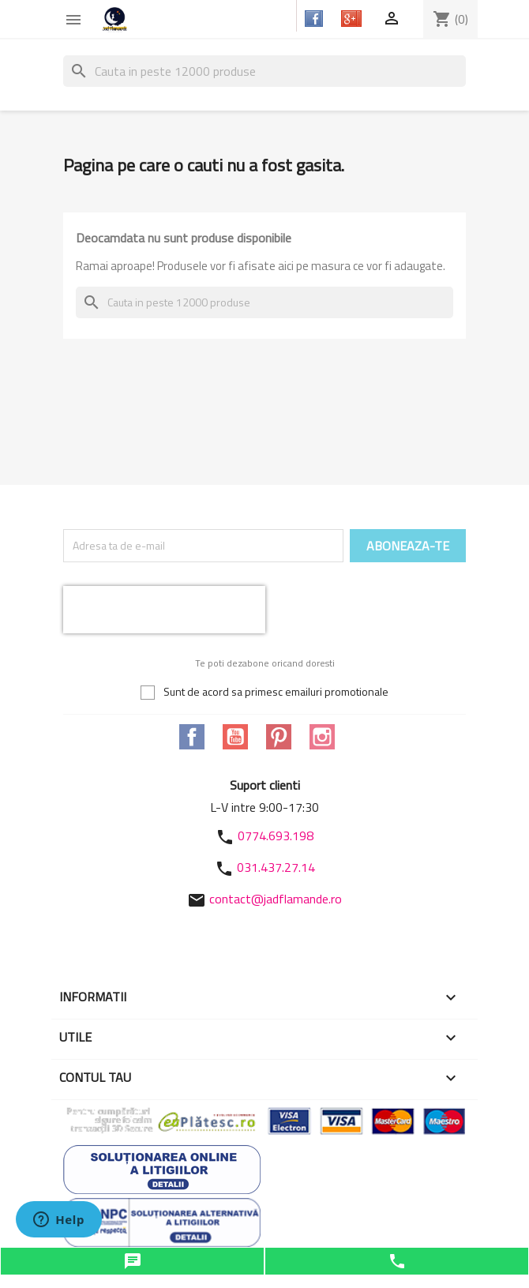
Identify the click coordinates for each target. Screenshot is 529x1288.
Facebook (191, 736)
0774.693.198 (275, 835)
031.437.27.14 (276, 867)
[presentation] (164, 609)
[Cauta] (264, 71)
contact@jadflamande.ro (275, 898)
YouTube (235, 736)
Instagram (322, 736)
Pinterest (278, 736)
